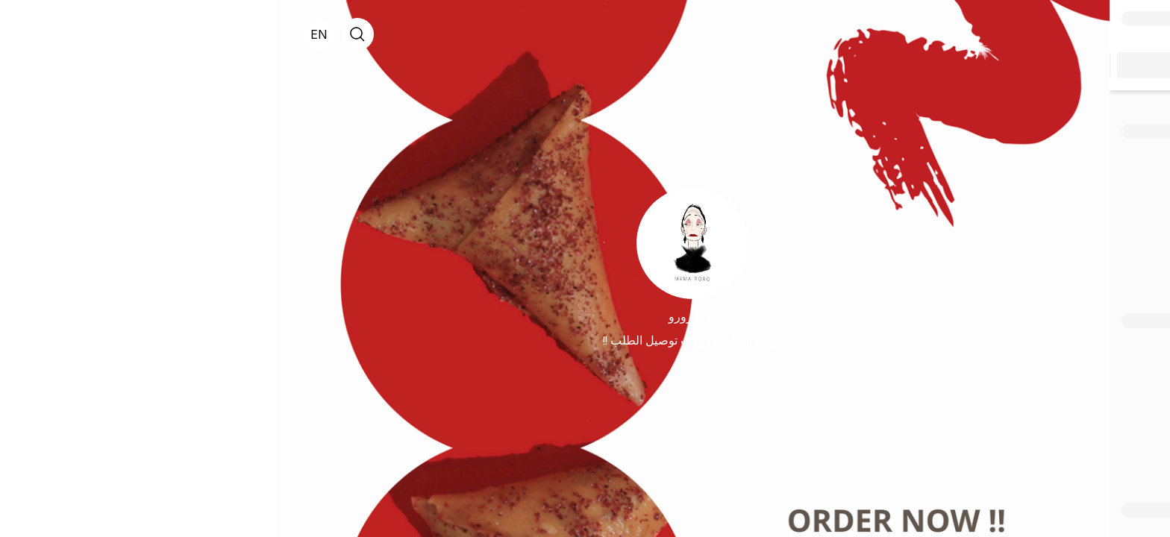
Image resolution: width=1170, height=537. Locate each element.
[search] (82, 34)
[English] (43, 34)
